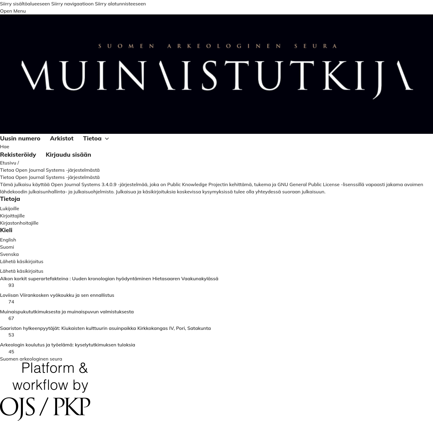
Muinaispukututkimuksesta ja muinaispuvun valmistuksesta (67, 312)
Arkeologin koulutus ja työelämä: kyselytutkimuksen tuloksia (67, 345)
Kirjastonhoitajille (19, 223)
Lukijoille (9, 208)
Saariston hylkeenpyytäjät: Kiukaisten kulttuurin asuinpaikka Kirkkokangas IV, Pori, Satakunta (105, 328)
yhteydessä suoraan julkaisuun (290, 192)
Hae (4, 146)
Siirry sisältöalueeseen (25, 4)
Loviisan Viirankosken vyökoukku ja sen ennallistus (57, 295)
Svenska (9, 254)
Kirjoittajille (12, 216)
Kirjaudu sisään (68, 154)
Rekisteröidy (18, 154)
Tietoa (97, 138)
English (8, 240)
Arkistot (61, 138)
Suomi (7, 247)
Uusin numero (20, 138)
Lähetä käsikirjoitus (21, 271)
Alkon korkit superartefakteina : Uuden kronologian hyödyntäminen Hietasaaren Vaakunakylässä (109, 278)
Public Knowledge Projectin (197, 184)
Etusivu (8, 163)
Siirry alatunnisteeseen (120, 4)
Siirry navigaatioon (72, 4)
